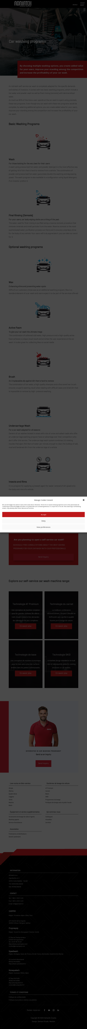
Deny (43, 521)
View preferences (43, 527)
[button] (83, 500)
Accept (43, 514)
